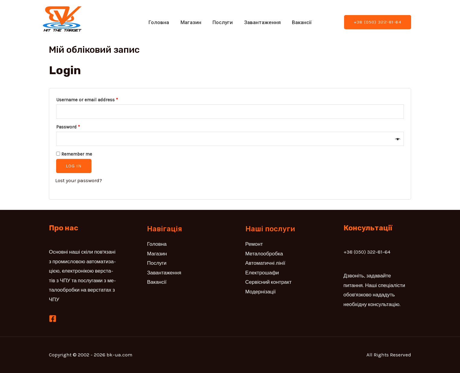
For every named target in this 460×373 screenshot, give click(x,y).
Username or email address (87, 100)
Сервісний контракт (268, 282)
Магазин (191, 22)
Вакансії (299, 22)
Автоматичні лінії (265, 263)
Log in (74, 166)
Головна (161, 22)
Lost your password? (78, 180)
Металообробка (264, 254)
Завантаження (261, 22)
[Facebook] (52, 318)
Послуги (222, 22)
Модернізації (260, 292)
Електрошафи (262, 273)
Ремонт (254, 244)
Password (68, 127)
